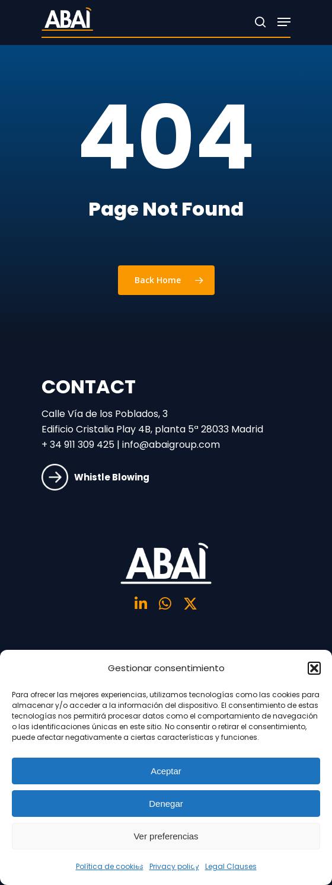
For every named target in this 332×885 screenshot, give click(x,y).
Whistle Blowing (95, 476)
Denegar (166, 804)
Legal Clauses (231, 866)
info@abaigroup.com (171, 444)
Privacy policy (174, 866)
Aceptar (166, 771)
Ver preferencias (165, 836)
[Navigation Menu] (283, 22)
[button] (314, 668)
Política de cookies (109, 866)
